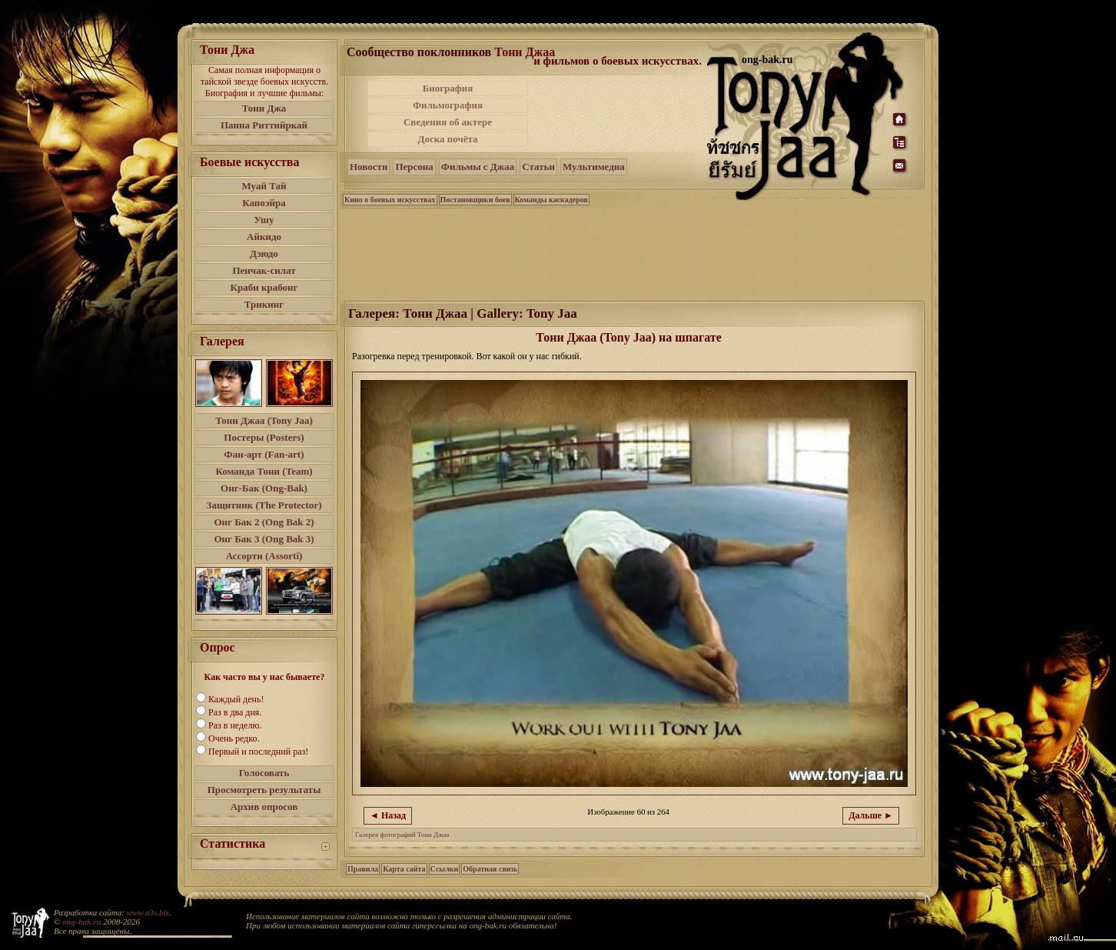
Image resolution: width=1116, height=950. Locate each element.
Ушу (264, 219)
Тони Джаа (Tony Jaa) (264, 420)
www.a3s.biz (148, 912)
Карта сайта (404, 869)
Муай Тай (263, 186)
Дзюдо (264, 253)
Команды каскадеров (551, 199)
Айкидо (264, 236)
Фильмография (448, 105)
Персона (414, 166)
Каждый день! (236, 699)
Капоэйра (264, 202)
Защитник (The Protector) (264, 505)
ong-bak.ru (81, 921)
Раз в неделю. (234, 725)
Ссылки (444, 869)
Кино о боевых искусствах (390, 199)
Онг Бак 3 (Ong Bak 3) (264, 539)
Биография (448, 88)
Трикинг (264, 304)
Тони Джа (264, 108)
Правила (362, 869)
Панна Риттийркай (264, 125)
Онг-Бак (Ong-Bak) (264, 488)
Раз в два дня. (234, 712)
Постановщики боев (475, 199)
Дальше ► (871, 815)
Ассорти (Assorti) (264, 556)
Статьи (538, 166)
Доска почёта (447, 139)
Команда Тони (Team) (263, 471)
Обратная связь (490, 869)
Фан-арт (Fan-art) (264, 454)
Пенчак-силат (263, 270)
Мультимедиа (594, 166)
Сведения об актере (448, 122)
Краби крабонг (264, 287)
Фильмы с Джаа (477, 166)
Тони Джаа (524, 51)
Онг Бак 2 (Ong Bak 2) (264, 522)
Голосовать (264, 772)
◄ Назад (388, 815)
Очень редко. (233, 738)
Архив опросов (264, 806)
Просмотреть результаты (264, 789)
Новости (368, 166)
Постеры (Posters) (264, 437)
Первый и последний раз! (258, 751)
